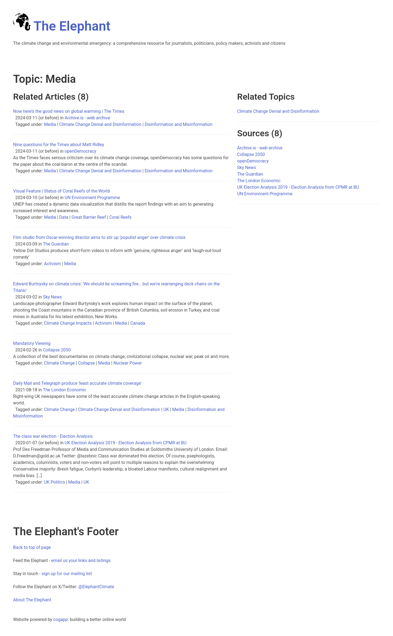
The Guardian (56, 244)
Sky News (52, 297)
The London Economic (64, 389)
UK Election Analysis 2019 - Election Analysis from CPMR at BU (126, 442)
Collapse (86, 363)
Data (63, 217)
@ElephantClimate (96, 586)
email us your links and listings (81, 560)
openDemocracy (80, 151)
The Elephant (62, 26)
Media (50, 124)
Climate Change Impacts (68, 323)
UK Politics (54, 482)
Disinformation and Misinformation (179, 124)
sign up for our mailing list (66, 573)
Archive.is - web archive (87, 117)
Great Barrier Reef (89, 217)
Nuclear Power (127, 363)
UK (166, 409)
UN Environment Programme (92, 197)
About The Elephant (32, 599)
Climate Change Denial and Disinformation (100, 124)
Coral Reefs (120, 217)
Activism (52, 263)
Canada (137, 323)
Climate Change (59, 363)
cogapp (60, 619)
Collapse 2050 (57, 350)
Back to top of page (32, 547)
